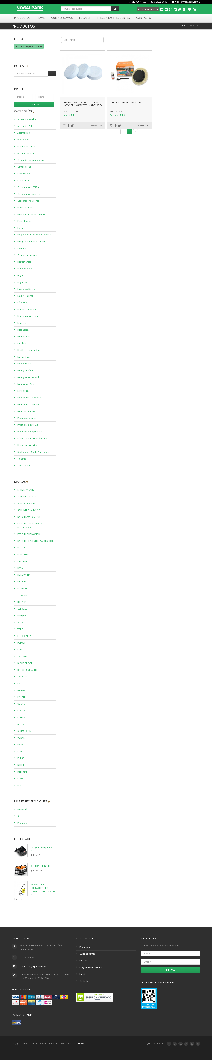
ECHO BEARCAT (24, 635)
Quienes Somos (62, 18)
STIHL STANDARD (25, 489)
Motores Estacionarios (28, 404)
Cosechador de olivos (28, 200)
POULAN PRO (23, 554)
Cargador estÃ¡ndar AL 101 (42, 849)
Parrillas (21, 343)
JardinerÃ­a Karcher (26, 288)
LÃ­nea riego (23, 302)
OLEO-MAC (22, 595)
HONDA (21, 547)
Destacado (22, 809)
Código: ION (116, 111)
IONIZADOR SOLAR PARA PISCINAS (127, 102)
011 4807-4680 (137, 2)
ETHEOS (21, 717)
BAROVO (21, 724)
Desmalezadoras (26, 207)
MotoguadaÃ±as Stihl (28, 377)
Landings (84, 974)
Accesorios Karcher (27, 119)
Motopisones (24, 336)
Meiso (20, 744)
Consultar (96, 126)
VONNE (21, 737)
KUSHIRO (21, 710)
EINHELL (21, 697)
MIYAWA (21, 690)
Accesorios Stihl (25, 126)
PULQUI (21, 642)
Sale (19, 816)
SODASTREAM (24, 730)
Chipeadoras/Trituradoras (30, 159)
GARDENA (22, 561)
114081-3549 (159, 2)
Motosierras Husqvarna (29, 397)
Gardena (21, 248)
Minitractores (24, 356)
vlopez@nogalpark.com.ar (186, 2)
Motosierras (23, 390)
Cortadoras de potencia (29, 193)
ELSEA (20, 778)
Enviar (170, 969)
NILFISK (21, 764)
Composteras (24, 166)
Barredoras (23, 139)
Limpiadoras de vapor (28, 316)
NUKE (20, 785)
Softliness (79, 1043)
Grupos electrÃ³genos (28, 255)
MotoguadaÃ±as (25, 370)
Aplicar (34, 104)
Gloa (19, 751)
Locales (84, 18)
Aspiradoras (23, 132)
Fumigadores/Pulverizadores (32, 241)
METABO (21, 581)
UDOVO (21, 703)
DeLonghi (22, 771)
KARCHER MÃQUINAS (28, 516)
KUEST (20, 758)
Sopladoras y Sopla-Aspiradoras (33, 451)
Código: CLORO (70, 111)
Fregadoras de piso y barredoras (34, 234)
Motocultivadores (26, 411)
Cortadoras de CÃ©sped (29, 187)
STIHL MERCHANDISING (28, 510)
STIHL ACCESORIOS (26, 503)
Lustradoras (23, 329)
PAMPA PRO (23, 588)
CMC (19, 683)
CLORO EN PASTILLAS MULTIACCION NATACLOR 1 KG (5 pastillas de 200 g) (82, 104)
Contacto (143, 18)
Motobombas (24, 363)
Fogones (21, 227)
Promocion (22, 822)
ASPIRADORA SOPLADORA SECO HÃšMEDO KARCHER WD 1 (43, 889)
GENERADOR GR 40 (40, 865)
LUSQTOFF (22, 615)
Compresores (24, 173)
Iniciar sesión (146, 9)
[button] (82, 40)
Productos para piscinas (29, 46)
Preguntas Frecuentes (113, 18)
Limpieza (21, 322)
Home (41, 18)
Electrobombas (24, 221)
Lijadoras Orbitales (26, 309)
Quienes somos (87, 953)
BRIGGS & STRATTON (27, 669)
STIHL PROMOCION (26, 496)
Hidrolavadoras (25, 268)
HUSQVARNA (23, 574)
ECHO (20, 649)
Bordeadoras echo (26, 146)
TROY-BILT (22, 656)
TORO (20, 629)
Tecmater (22, 676)
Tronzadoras (23, 465)
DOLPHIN (21, 601)
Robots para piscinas (28, 445)
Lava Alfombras (25, 295)
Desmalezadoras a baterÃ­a (31, 214)
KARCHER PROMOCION (28, 534)
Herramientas (24, 261)
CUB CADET (22, 608)
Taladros (21, 458)
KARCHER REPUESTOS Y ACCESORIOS (35, 540)
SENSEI (20, 622)
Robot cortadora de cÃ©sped (32, 438)
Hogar (20, 275)
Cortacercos (23, 180)
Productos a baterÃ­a (27, 424)
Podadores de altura (27, 417)
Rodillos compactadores (29, 350)
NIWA (20, 568)
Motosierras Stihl (25, 384)
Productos (22, 18)
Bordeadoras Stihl (26, 153)
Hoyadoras (23, 282)
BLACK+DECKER (25, 663)
